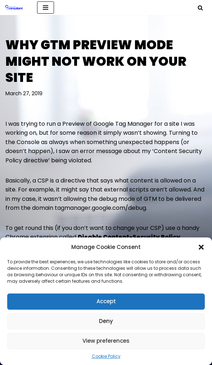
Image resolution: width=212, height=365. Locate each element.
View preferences (106, 341)
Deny (106, 321)
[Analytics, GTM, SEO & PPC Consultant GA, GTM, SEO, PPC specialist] (15, 7)
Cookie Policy (106, 356)
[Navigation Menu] (45, 7)
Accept (106, 301)
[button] (201, 247)
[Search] (200, 7)
